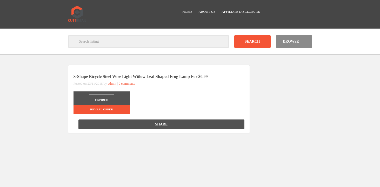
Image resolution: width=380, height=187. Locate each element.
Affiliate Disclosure (241, 12)
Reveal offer (101, 109)
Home (187, 12)
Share (226, 124)
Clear (223, 41)
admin (112, 83)
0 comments (127, 83)
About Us (207, 12)
